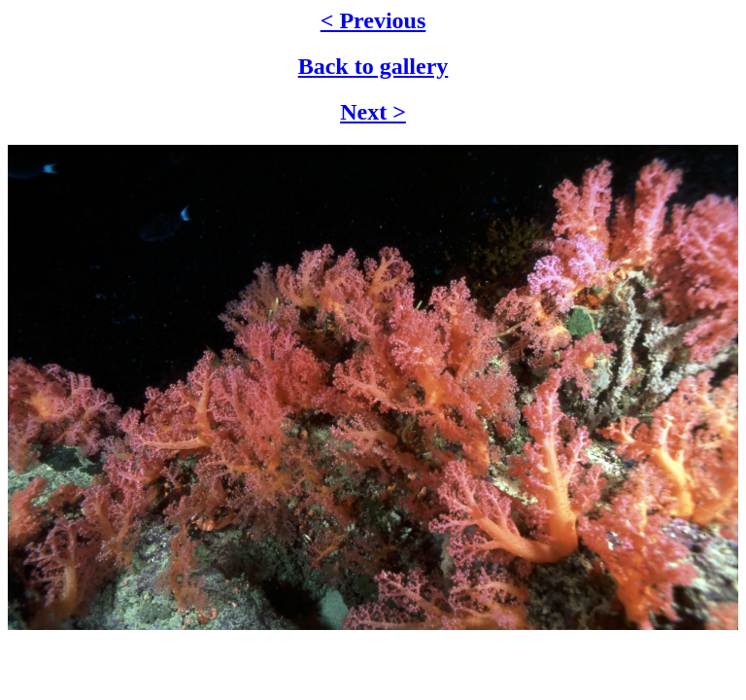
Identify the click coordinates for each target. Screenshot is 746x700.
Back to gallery (373, 66)
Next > (373, 111)
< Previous (373, 20)
